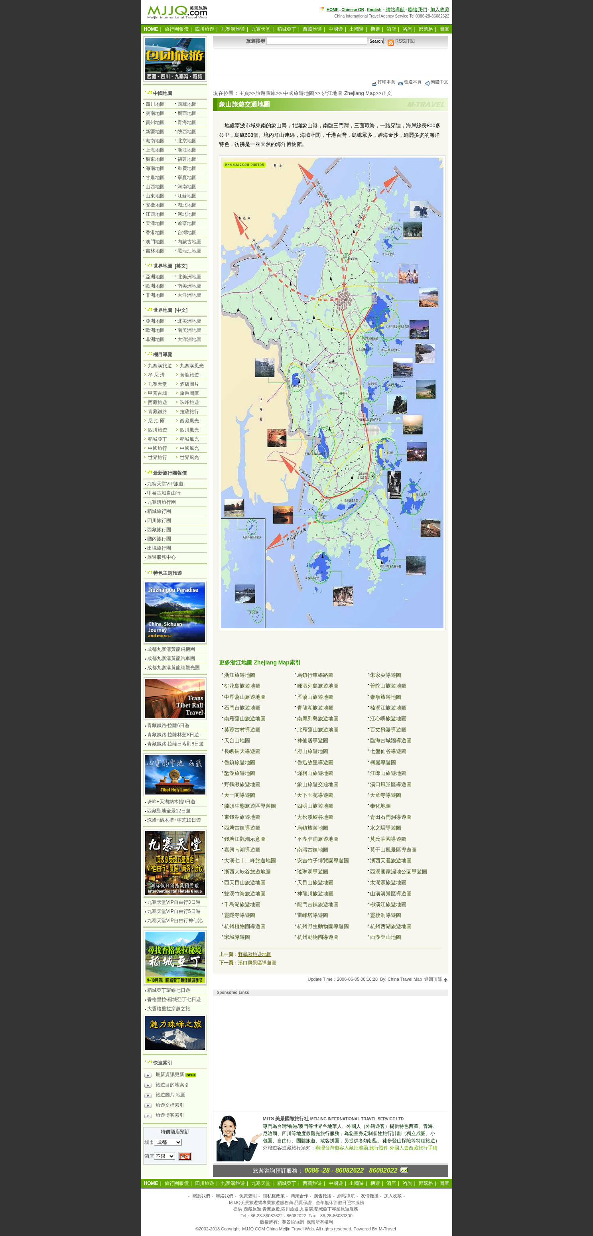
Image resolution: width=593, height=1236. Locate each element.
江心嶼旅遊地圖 (388, 718)
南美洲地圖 (189, 286)
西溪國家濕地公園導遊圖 (398, 872)
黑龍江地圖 (189, 251)
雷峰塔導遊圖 (312, 915)
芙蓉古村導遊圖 (242, 730)
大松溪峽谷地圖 (315, 817)
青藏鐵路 (157, 411)
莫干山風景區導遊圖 (393, 850)
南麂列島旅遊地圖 (318, 718)
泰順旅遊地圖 (385, 697)
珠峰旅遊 (189, 402)
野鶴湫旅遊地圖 (242, 784)
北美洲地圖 (189, 277)
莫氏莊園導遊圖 (388, 839)
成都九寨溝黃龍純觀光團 (173, 667)
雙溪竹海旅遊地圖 (245, 894)
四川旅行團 (159, 520)
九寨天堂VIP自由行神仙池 (175, 920)
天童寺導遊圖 (385, 795)
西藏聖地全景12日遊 (169, 811)
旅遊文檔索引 (164, 1106)
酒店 (391, 29)
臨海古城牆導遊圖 (391, 740)
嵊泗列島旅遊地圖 (318, 686)
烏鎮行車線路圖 (315, 675)
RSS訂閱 (401, 41)
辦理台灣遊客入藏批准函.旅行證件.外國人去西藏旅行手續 (376, 1148)
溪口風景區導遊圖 (391, 784)
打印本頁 (383, 81)
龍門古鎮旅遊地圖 (318, 904)
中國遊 (336, 29)
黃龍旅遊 (189, 375)
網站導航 (395, 9)
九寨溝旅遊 (233, 29)
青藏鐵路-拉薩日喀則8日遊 (175, 744)
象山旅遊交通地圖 (318, 784)
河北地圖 (187, 214)
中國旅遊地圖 (298, 93)
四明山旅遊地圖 (315, 806)
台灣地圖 (187, 232)
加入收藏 (439, 9)
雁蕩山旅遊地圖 (315, 697)
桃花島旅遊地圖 (242, 686)
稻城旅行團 (159, 511)
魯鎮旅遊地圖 (239, 762)
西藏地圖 (187, 104)
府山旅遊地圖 (312, 751)
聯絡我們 (417, 9)
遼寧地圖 (187, 223)
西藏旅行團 (159, 529)
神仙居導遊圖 (312, 740)
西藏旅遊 (312, 29)
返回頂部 (436, 979)
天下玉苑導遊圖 (315, 795)
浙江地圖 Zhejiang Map (348, 93)
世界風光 (189, 457)
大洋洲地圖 (189, 295)
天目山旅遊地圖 (315, 882)
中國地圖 (162, 93)
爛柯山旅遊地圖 (315, 773)
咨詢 (407, 29)
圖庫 (444, 29)
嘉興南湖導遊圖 (242, 850)
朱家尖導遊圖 (385, 675)
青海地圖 (187, 122)
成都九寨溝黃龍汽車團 (171, 658)
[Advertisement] (330, 62)
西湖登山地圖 (385, 937)
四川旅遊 (204, 29)
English (374, 10)
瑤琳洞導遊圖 (312, 872)
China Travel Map (405, 979)
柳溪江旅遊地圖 (388, 904)
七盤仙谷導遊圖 (388, 751)
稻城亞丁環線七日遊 (168, 990)
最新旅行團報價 (170, 473)
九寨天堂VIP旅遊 (165, 484)
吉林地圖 (155, 251)
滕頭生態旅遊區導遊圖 (250, 806)
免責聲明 (248, 1195)
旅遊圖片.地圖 (164, 1096)
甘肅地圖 (155, 177)
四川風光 (189, 430)
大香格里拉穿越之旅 (168, 1008)
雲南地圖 (155, 113)
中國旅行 (157, 448)
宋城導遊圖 (237, 937)
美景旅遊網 (293, 1222)
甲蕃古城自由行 (164, 493)
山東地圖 (155, 196)
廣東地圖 (155, 159)
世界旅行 (157, 457)
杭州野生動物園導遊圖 (323, 926)
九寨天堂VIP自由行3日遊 (174, 902)
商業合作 (299, 1195)
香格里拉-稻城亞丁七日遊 (174, 999)
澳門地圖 (155, 241)
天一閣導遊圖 (239, 795)
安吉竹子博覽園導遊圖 (323, 860)
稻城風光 (189, 439)
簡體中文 (436, 81)
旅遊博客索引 (164, 1116)
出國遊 (356, 29)
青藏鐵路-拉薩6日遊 (168, 725)
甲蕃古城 (157, 393)
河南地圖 (187, 186)
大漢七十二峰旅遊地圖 (250, 860)
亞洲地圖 (155, 277)
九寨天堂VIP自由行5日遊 (174, 911)
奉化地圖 (380, 806)
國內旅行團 (159, 539)
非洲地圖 (155, 295)
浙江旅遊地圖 (239, 675)
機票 (375, 29)
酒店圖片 (189, 384)
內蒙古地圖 (189, 241)
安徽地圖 (155, 205)
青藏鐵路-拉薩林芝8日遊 (173, 734)
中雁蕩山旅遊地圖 (245, 697)
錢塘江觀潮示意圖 (245, 839)
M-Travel (387, 1228)
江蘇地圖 (187, 196)
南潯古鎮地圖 (312, 850)
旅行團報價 (177, 29)
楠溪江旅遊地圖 (388, 708)
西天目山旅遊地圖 (245, 882)
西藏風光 (189, 421)
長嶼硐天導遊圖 (242, 751)
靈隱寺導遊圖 (239, 915)
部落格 (426, 29)
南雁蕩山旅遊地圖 (245, 718)
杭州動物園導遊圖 (318, 937)
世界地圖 (162, 266)
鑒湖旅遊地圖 (239, 773)
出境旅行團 (159, 548)
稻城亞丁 (286, 29)
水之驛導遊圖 (385, 828)
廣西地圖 (187, 113)
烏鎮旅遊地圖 (312, 828)
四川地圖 (155, 104)
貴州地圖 (155, 122)
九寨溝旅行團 (161, 502)
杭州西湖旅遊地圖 (391, 926)
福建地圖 (187, 159)
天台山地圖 (237, 740)
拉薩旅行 (189, 411)
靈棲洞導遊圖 (385, 915)
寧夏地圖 (187, 177)
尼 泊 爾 (156, 421)
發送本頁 (410, 81)
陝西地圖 (187, 131)
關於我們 (201, 1195)
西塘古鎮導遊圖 (242, 828)
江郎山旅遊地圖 (388, 773)
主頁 (244, 93)
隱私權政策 (274, 1195)
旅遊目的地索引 (166, 1086)
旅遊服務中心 (161, 557)
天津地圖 (155, 223)
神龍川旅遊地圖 (315, 894)
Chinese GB (352, 10)
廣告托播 (322, 1195)
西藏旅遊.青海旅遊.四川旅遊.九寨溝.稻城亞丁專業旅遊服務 (301, 1208)
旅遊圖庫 (265, 93)
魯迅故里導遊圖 (315, 762)
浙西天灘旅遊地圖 (391, 860)
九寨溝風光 (192, 366)
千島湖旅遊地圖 (242, 904)
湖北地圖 (187, 205)
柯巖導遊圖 (383, 762)
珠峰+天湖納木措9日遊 (171, 801)
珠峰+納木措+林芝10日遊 (174, 820)
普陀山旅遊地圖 (388, 686)
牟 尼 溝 (156, 375)
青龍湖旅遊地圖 (315, 708)
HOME (333, 10)
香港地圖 (155, 232)
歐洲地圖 (155, 286)
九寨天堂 (260, 29)
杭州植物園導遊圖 (245, 926)
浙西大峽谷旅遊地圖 (247, 872)
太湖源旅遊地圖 (388, 882)
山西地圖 (155, 186)
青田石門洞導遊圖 (391, 817)
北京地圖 (187, 141)
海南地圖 (155, 168)
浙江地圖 (187, 150)
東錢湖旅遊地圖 (242, 817)
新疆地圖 (155, 131)
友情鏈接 (369, 1195)
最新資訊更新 (172, 1076)
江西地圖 (155, 214)
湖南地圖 (155, 141)
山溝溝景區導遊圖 (391, 894)
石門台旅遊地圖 (242, 708)
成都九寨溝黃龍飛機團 (171, 649)
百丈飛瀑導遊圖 (388, 730)
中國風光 (189, 448)
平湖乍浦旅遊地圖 (318, 839)
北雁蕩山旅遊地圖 (318, 730)
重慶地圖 (187, 168)
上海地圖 (155, 150)
